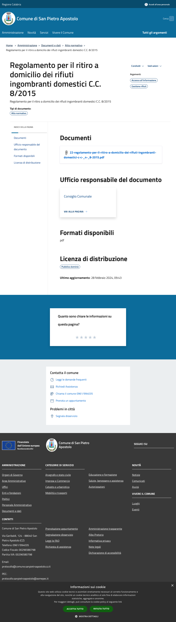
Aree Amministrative (14, 481)
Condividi (138, 66)
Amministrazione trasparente (105, 529)
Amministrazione (27, 45)
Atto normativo (73, 45)
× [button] (172, 585)
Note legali (95, 547)
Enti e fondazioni (11, 493)
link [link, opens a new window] (120, 601)
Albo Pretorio (96, 535)
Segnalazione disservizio (59, 535)
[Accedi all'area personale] (157, 4)
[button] (88, 616)
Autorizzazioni (97, 487)
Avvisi (135, 487)
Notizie (136, 475)
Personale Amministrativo (17, 505)
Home (9, 45)
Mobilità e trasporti (56, 493)
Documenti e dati (51, 45)
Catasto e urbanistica (57, 487)
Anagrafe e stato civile (58, 475)
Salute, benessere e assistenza (106, 481)
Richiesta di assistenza (58, 547)
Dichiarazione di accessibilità (105, 553)
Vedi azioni (155, 66)
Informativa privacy (100, 541)
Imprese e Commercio (57, 481)
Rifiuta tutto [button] (101, 608)
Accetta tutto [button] (75, 608)
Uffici (5, 487)
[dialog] (88, 602)
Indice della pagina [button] (23, 127)
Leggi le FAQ (52, 541)
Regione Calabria (11, 4)
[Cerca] (170, 19)
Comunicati (138, 481)
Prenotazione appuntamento (61, 529)
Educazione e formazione (103, 475)
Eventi (135, 509)
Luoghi (136, 503)
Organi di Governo (12, 475)
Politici (6, 499)
